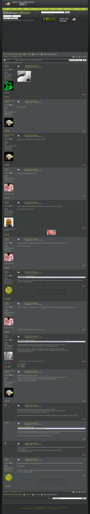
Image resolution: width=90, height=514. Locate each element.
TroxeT (6, 169)
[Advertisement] (28, 38)
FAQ (20, 9)
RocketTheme (53, 508)
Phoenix (6, 202)
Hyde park (37, 54)
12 (12, 57)
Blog (83, 9)
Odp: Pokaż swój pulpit (31, 65)
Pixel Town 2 (67, 9)
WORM (59, 9)
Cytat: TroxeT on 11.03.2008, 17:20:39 (26, 275)
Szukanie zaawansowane (47, 14)
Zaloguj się (16, 12)
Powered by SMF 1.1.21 (24, 508)
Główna (7, 9)
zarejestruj (26, 12)
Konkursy (76, 9)
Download (34, 9)
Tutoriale (26, 9)
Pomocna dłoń (44, 9)
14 (16, 57)
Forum (14, 9)
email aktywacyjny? (23, 13)
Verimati (6, 65)
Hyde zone (28, 54)
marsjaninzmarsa (9, 101)
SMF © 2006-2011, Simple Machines (37, 508)
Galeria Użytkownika (8, 79)
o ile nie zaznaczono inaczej (43, 507)
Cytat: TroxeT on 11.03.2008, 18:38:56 (26, 340)
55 (20, 57)
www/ (18, 364)
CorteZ (6, 271)
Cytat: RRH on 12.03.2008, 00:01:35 (25, 427)
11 (11, 57)
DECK (5, 336)
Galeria (53, 9)
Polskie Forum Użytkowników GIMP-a (12, 54)
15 (17, 57)
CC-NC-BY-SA (63, 507)
